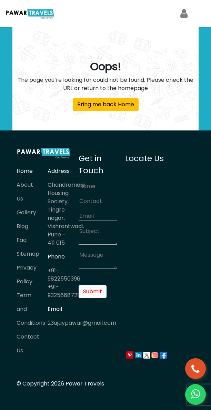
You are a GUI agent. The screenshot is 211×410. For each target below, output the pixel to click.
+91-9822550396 (64, 274)
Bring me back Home (105, 104)
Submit (92, 291)
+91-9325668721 (63, 291)
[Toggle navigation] (197, 14)
